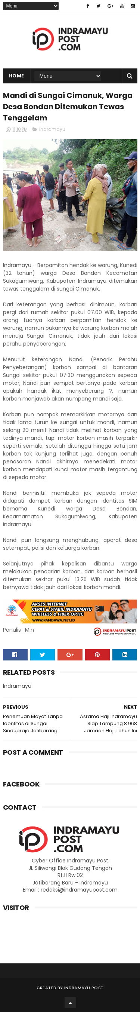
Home (16, 76)
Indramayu (52, 129)
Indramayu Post (83, 988)
